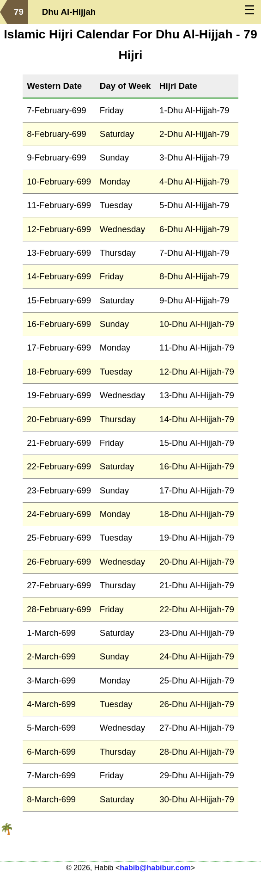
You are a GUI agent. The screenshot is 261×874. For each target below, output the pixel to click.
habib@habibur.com (155, 868)
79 (19, 12)
